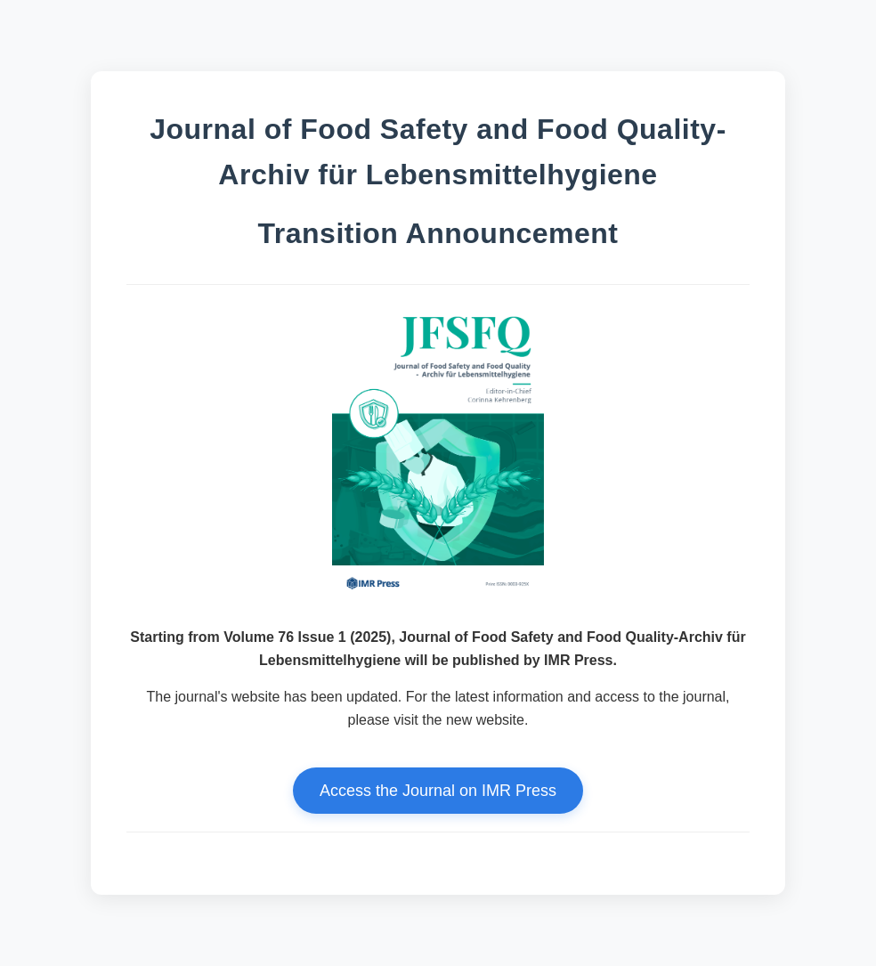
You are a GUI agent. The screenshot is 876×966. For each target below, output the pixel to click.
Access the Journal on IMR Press (438, 791)
